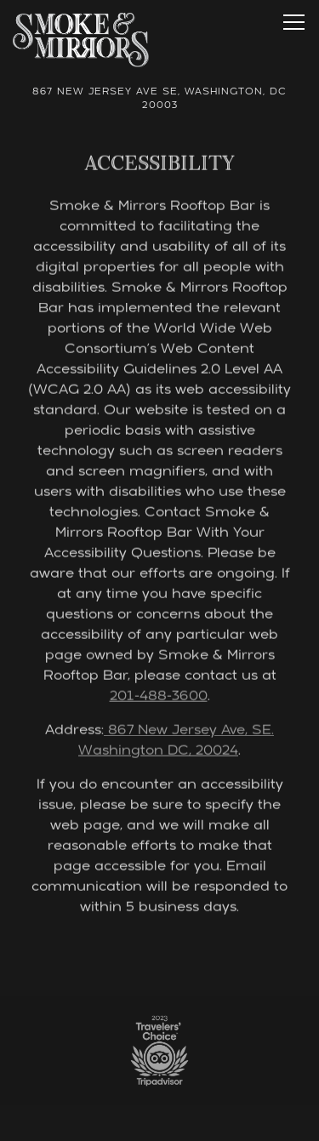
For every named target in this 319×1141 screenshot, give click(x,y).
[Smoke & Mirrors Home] (81, 40)
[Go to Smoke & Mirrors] (159, 100)
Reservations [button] (159, 1120)
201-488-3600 (159, 698)
